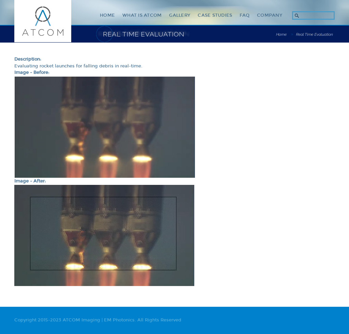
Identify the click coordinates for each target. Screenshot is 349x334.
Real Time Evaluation (314, 34)
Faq (244, 15)
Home (107, 15)
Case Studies (215, 15)
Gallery (179, 15)
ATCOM (42, 21)
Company (269, 15)
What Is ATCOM (142, 15)
